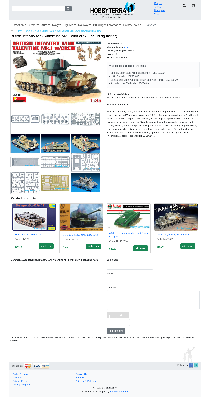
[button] (179, 5)
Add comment (116, 331)
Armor (32, 25)
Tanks (27, 31)
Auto (44, 25)
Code (110, 43)
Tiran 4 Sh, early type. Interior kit (173, 234)
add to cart (46, 246)
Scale (110, 54)
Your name (112, 260)
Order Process (20, 374)
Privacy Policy (20, 381)
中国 (156, 14)
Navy (55, 25)
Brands (149, 25)
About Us (80, 377)
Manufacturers (115, 47)
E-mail (110, 273)
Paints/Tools (131, 25)
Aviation (18, 25)
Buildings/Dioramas (105, 25)
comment (111, 287)
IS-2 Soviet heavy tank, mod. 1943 (80, 235)
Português (159, 10)
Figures (68, 25)
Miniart (36, 31)
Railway (83, 25)
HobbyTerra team (119, 391)
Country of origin (116, 50)
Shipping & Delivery (85, 381)
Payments (18, 377)
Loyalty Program (21, 384)
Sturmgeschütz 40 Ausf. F (28, 234)
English (158, 3)
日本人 (157, 7)
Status (110, 57)
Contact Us (81, 374)
